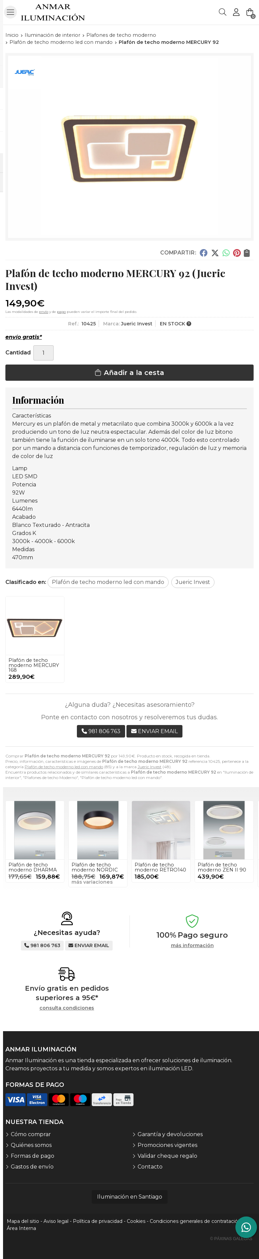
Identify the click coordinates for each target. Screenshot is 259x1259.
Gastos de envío (32, 1166)
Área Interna (21, 1228)
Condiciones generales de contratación (195, 1221)
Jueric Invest (150, 766)
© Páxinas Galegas (231, 1238)
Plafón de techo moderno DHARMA (32, 867)
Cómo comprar (31, 1134)
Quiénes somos (31, 1145)
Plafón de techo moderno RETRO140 (160, 867)
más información (192, 945)
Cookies (136, 1221)
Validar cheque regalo (167, 1156)
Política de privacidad (97, 1221)
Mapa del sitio (23, 1221)
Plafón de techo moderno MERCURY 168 (33, 665)
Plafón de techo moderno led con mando (64, 766)
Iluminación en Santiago (129, 1197)
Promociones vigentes (167, 1145)
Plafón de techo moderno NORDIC (94, 867)
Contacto (150, 1166)
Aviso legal (56, 1221)
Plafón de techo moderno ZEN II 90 (222, 867)
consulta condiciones (66, 1008)
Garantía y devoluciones (170, 1134)
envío (43, 312)
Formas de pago (32, 1156)
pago (61, 312)
